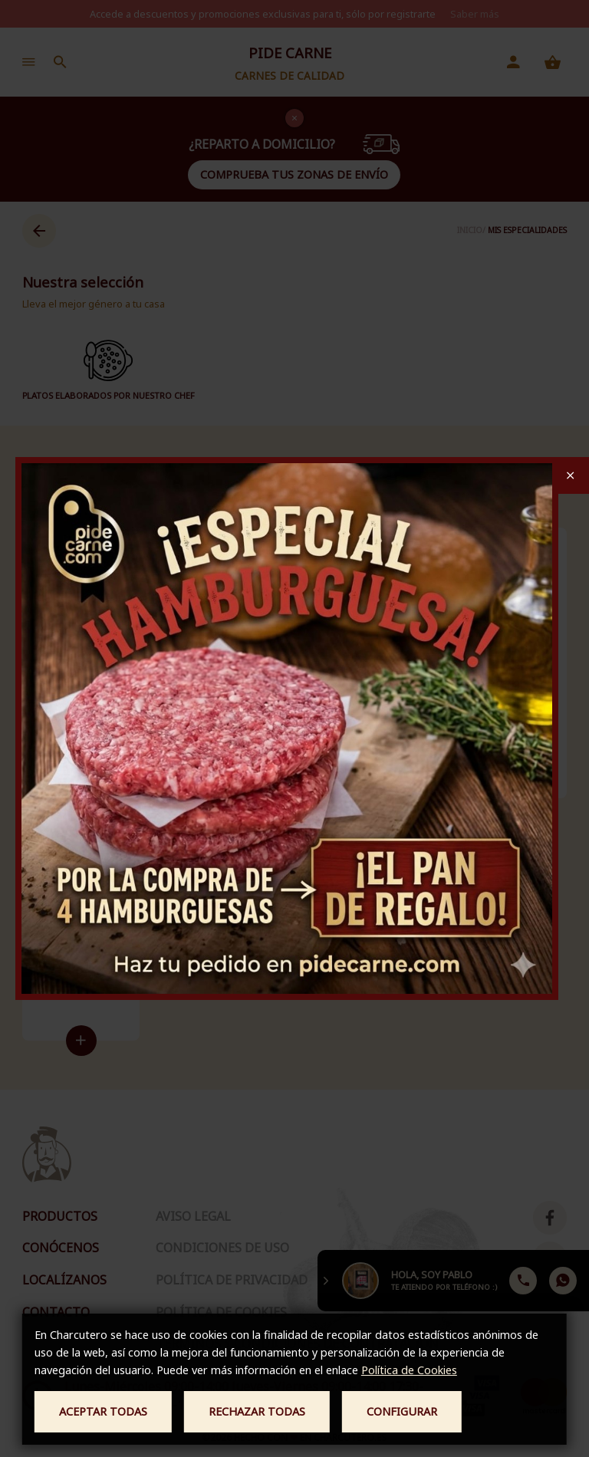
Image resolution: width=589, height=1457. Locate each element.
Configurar (402, 1411)
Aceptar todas (103, 1411)
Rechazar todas (257, 1411)
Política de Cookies (409, 1370)
